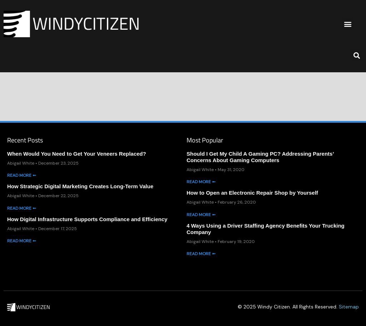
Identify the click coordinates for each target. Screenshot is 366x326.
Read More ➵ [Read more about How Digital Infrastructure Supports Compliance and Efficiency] (21, 241)
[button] (347, 24)
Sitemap (349, 306)
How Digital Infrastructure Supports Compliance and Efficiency (87, 219)
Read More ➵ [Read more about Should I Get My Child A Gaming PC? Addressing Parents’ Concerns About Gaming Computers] (201, 182)
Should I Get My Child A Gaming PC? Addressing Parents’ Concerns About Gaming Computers (260, 157)
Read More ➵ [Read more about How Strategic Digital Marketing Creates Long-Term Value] (21, 208)
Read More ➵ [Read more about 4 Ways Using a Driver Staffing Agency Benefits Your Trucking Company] (201, 254)
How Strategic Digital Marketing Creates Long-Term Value (80, 186)
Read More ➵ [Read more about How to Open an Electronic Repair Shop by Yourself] (201, 215)
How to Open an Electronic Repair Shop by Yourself (252, 193)
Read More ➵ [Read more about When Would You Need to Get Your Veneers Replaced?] (21, 175)
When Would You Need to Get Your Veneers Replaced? (76, 154)
